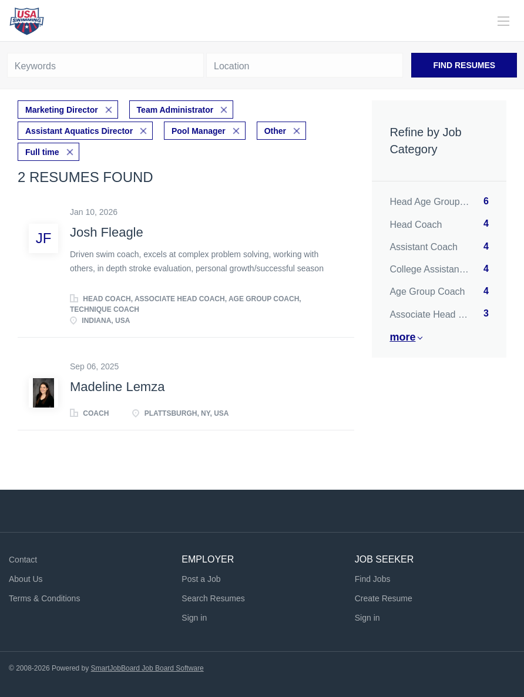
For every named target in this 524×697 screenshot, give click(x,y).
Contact (23, 559)
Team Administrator (175, 110)
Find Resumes (464, 65)
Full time (42, 152)
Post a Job (201, 579)
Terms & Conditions (44, 598)
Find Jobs (373, 579)
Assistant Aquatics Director (79, 131)
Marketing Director (61, 110)
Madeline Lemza (117, 386)
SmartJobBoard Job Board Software (147, 668)
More (402, 337)
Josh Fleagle (106, 232)
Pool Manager (199, 131)
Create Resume (383, 598)
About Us (26, 579)
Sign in (194, 617)
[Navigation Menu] (503, 21)
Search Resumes (213, 598)
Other (275, 131)
